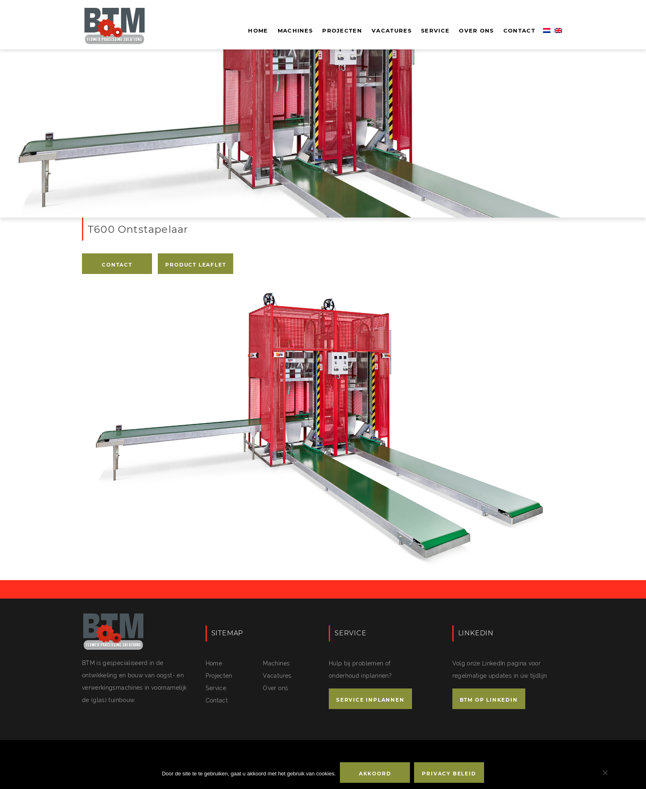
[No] (605, 772)
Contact (519, 30)
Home (258, 30)
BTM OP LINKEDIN (489, 700)
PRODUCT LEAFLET (195, 265)
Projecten (342, 30)
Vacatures (392, 30)
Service (435, 30)
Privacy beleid (449, 773)
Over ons (476, 30)
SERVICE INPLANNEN (370, 700)
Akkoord (375, 773)
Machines (295, 30)
